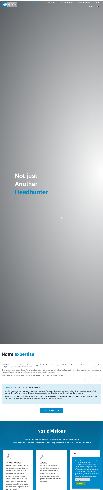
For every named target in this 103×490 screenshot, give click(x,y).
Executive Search (34, 2)
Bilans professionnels (84, 2)
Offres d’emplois (51, 2)
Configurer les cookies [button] (82, 480)
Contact (90, 7)
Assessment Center (67, 2)
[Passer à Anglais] (98, 7)
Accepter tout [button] (80, 483)
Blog (97, 2)
